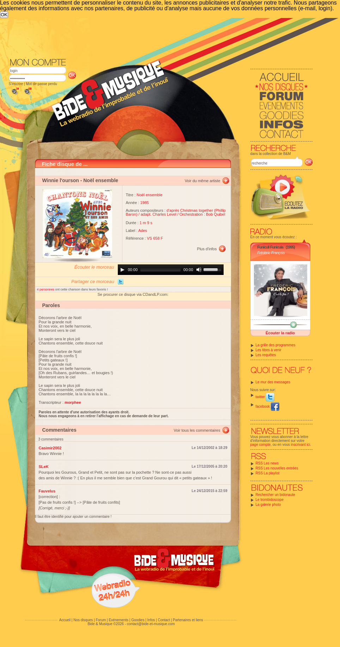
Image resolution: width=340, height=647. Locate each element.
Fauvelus (47, 491)
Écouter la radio (280, 333)
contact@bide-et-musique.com (151, 624)
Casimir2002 (50, 448)
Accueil (65, 620)
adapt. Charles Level (158, 214)
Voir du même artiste (202, 181)
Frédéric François (271, 253)
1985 (144, 202)
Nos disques (83, 620)
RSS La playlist (268, 473)
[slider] (160, 269)
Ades (142, 230)
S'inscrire (16, 84)
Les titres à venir (268, 350)
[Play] (122, 269)
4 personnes (46, 289)
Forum (101, 620)
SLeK (44, 467)
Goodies (137, 620)
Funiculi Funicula (270, 247)
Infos (151, 620)
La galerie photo (268, 505)
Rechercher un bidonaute (275, 495)
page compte (260, 445)
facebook (267, 406)
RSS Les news (267, 463)
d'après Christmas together (189, 210)
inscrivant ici (300, 445)
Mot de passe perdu (41, 84)
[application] (171, 269)
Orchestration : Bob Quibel (202, 214)
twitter (265, 397)
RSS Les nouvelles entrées (277, 468)
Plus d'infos (207, 249)
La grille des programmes (276, 345)
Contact (164, 620)
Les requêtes (266, 355)
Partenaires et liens (188, 620)
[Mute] (199, 269)
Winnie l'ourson (60, 180)
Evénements (118, 620)
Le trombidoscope (270, 500)
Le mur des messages (273, 382)
